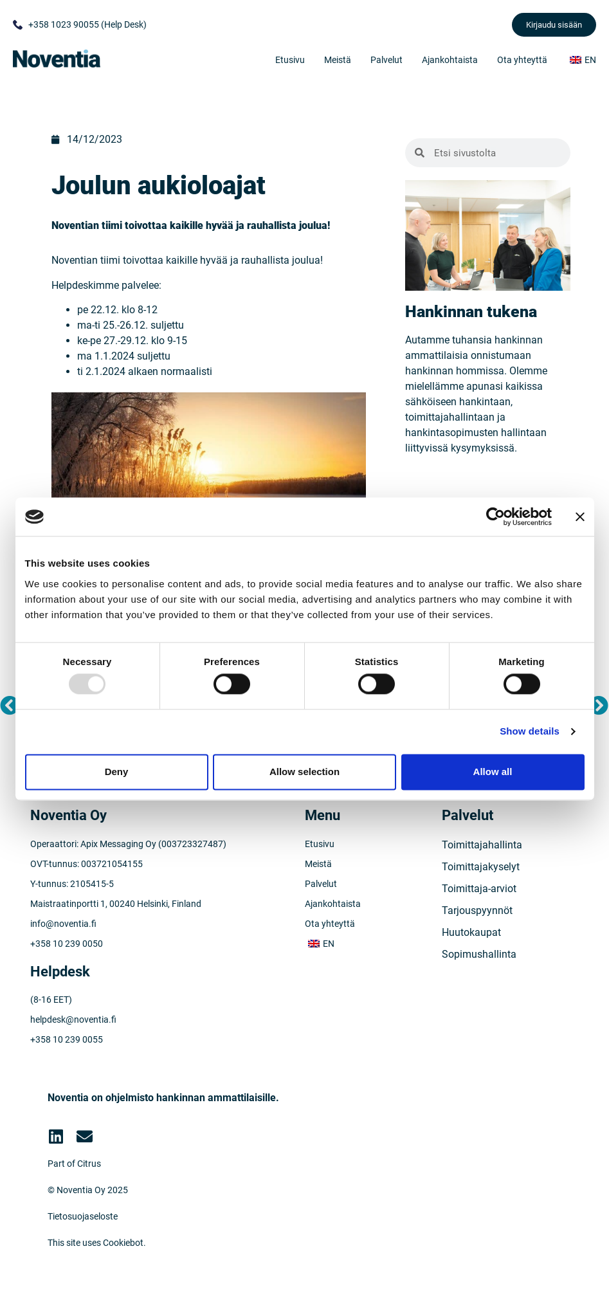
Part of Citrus (74, 1163)
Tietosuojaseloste (83, 1216)
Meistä (337, 60)
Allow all (493, 771)
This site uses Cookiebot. (97, 1243)
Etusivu (290, 60)
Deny (117, 771)
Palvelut (386, 60)
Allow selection (304, 771)
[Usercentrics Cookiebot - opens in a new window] (495, 516)
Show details (529, 731)
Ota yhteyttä (522, 60)
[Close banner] (580, 516)
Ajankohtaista (450, 60)
